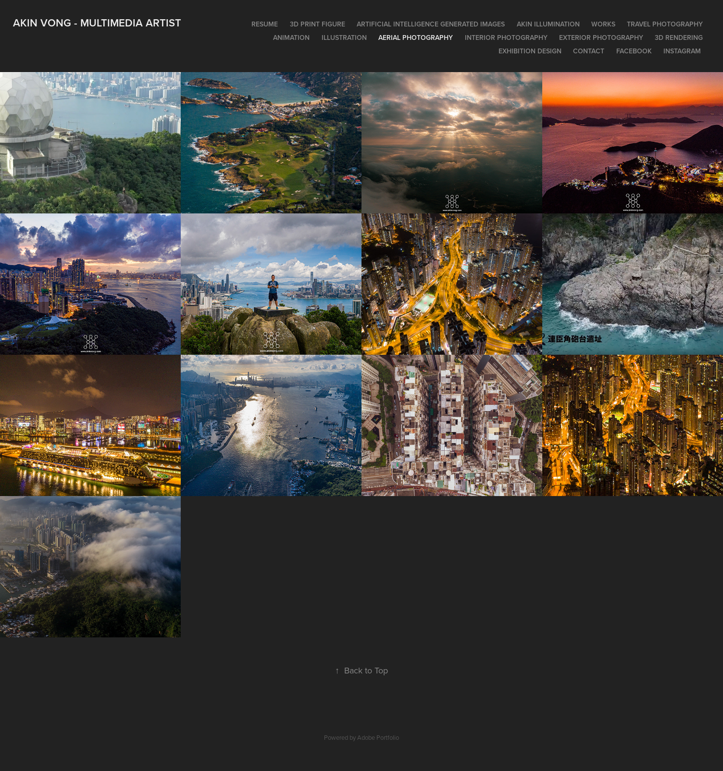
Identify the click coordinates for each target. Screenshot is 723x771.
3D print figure (317, 24)
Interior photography (506, 37)
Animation (291, 37)
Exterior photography (601, 37)
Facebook (634, 51)
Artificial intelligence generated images (431, 24)
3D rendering (679, 37)
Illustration (344, 37)
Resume (264, 24)
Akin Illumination (548, 24)
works (603, 24)
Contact (588, 51)
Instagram (682, 51)
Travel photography (665, 24)
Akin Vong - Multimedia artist (97, 22)
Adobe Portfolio (378, 737)
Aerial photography (415, 37)
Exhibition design (530, 51)
